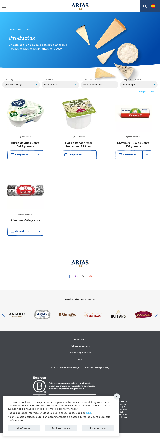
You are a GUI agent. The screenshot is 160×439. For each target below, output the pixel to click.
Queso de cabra (133, 139)
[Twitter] (83, 282)
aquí (88, 412)
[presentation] (4, 320)
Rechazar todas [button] (118, 396)
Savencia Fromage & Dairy (97, 373)
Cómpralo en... (20, 156)
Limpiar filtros (147, 93)
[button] (145, 7)
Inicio (12, 31)
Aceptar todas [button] (98, 427)
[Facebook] (69, 282)
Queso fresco (25, 139)
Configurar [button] (23, 427)
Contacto (80, 365)
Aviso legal (79, 345)
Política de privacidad (80, 358)
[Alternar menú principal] (4, 6)
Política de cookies (80, 351)
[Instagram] (76, 282)
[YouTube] (90, 282)
